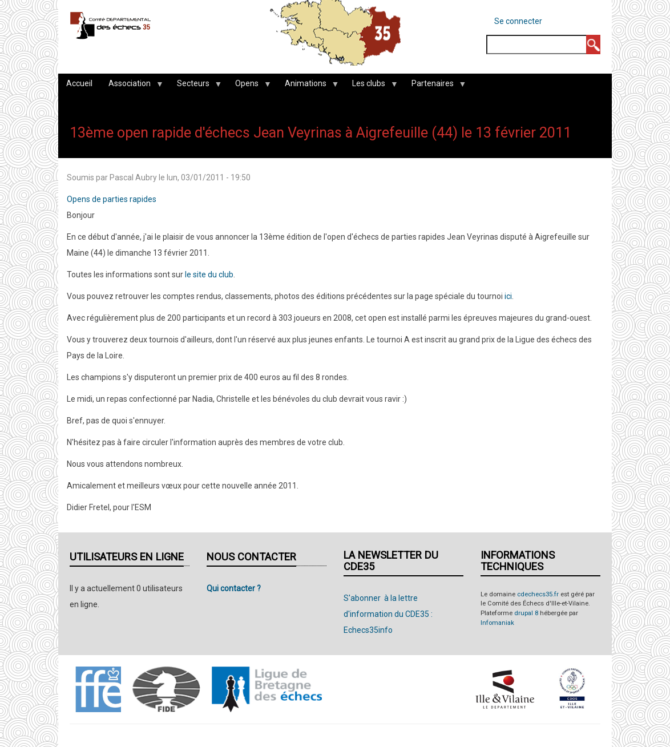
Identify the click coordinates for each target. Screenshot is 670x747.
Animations (307, 86)
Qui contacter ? (234, 588)
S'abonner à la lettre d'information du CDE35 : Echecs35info (388, 614)
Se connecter (518, 21)
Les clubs (370, 86)
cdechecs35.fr (538, 594)
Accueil (79, 83)
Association (131, 86)
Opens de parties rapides (111, 199)
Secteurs (195, 86)
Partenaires (434, 86)
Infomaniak (497, 623)
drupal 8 (526, 613)
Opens (249, 86)
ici (508, 296)
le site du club (209, 274)
